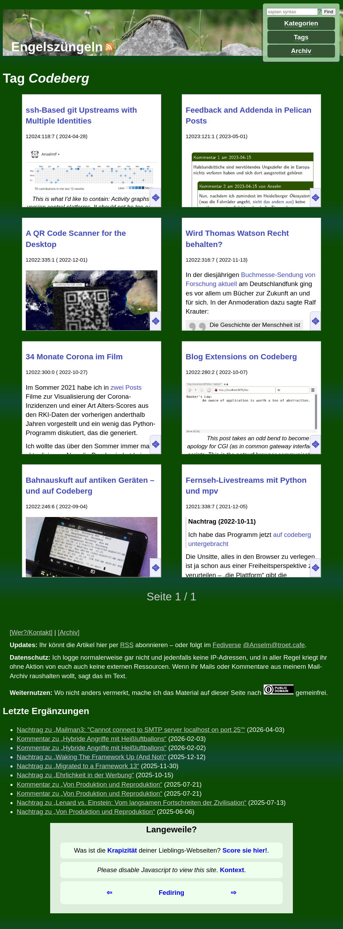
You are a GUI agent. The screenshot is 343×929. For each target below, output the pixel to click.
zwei (116, 387)
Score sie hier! (245, 850)
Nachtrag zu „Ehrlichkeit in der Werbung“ (75, 775)
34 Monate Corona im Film (74, 356)
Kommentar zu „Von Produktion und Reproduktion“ (89, 784)
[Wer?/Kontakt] (31, 632)
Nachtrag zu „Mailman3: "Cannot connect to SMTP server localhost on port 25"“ (131, 729)
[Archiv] (68, 632)
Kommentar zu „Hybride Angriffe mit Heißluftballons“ (91, 738)
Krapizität (122, 850)
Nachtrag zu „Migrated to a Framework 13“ (78, 766)
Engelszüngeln (57, 46)
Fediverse (227, 645)
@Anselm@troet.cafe (274, 645)
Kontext (232, 870)
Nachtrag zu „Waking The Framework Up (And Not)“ (91, 757)
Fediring (172, 892)
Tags (301, 37)
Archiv (301, 50)
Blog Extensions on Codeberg (241, 356)
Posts (133, 387)
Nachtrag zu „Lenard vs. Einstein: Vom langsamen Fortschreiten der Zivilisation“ (131, 802)
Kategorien (301, 23)
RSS (126, 645)
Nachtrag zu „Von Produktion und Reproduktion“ (86, 811)
